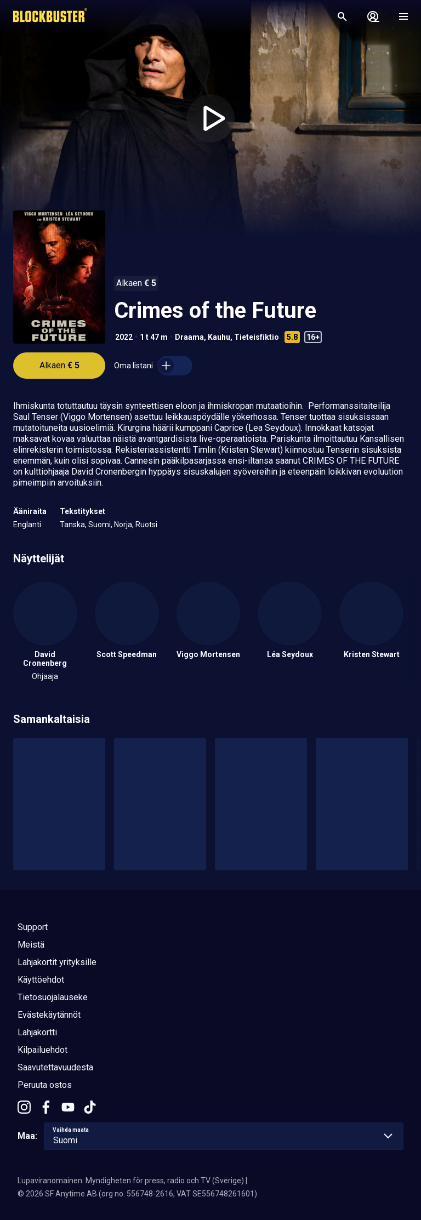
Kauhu (219, 337)
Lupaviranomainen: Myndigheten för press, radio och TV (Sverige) (131, 1180)
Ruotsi (146, 524)
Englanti (27, 524)
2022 (124, 337)
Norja (123, 524)
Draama (189, 337)
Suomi (99, 524)
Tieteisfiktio (256, 337)
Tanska (72, 524)
